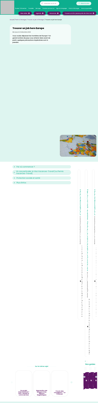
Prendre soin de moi (49, 8)
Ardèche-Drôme (58, 332)
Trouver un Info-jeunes (38, 332)
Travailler (31, 8)
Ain (54, 328)
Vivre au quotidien (87, 8)
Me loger (39, 8)
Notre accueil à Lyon (37, 334)
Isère (54, 334)
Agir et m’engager (62, 8)
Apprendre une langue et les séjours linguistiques (41, 310)
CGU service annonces (38, 340)
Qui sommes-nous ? (37, 326)
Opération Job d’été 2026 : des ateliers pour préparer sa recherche (87, 148)
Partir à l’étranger (74, 8)
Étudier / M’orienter (21, 8)
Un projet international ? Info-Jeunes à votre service (23, 310)
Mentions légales (36, 338)
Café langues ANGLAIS (80, 120)
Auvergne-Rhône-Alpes (61, 326)
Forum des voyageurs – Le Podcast (59, 310)
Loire (54, 336)
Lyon (54, 338)
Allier (54, 330)
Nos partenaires (36, 336)
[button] (11, 300)
